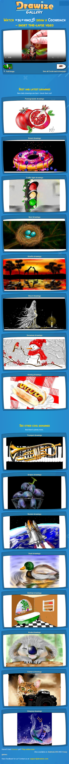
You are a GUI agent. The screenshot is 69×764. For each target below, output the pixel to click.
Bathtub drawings (34, 593)
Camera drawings (34, 672)
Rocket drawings (34, 514)
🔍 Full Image (9, 71)
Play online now (28, 749)
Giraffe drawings (34, 256)
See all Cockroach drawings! (54, 71)
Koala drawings (34, 632)
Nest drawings (34, 217)
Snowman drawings (34, 335)
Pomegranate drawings (34, 99)
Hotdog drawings (34, 375)
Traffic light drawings (34, 178)
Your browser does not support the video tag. (34, 46)
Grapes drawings (34, 475)
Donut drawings (34, 138)
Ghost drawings (34, 296)
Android (51, 752)
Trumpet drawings (34, 435)
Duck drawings (34, 554)
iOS (56, 752)
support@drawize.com (39, 759)
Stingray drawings (34, 711)
